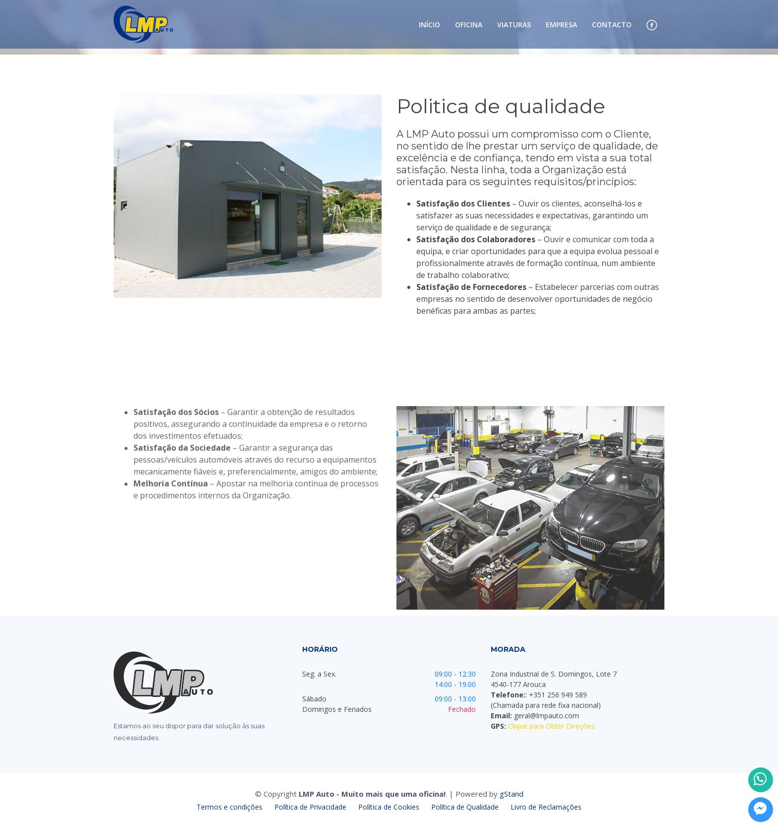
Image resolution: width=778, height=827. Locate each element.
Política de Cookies (389, 807)
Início (429, 25)
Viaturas (514, 25)
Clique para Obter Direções (551, 726)
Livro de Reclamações (546, 807)
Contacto (612, 25)
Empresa (561, 25)
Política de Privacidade (311, 807)
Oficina (468, 25)
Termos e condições (230, 807)
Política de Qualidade (466, 807)
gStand (511, 794)
